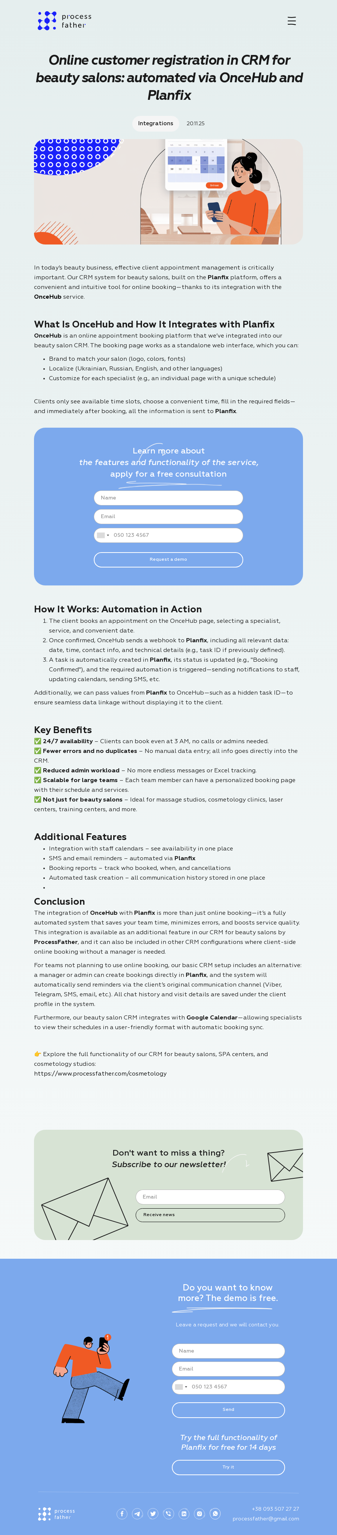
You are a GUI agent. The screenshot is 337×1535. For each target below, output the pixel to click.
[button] (291, 20)
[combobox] (102, 535)
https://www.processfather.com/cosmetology (100, 1074)
